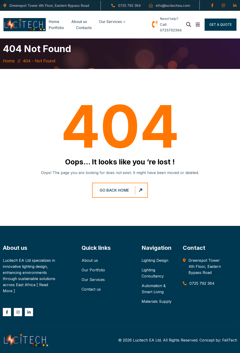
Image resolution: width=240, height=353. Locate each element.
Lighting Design (155, 260)
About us (90, 260)
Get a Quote (220, 25)
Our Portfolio (93, 270)
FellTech (229, 340)
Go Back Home (122, 190)
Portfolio (56, 27)
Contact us (91, 289)
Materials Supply (157, 301)
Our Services (110, 21)
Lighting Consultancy (153, 273)
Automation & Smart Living (154, 288)
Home (10, 60)
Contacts (84, 27)
